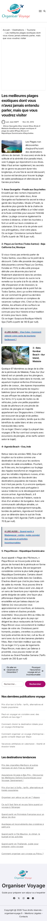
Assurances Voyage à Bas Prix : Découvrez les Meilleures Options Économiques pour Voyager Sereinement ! (22, 778)
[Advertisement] (23, 64)
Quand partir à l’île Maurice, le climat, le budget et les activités (21, 835)
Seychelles (28, 133)
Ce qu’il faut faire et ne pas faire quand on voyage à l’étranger (22, 805)
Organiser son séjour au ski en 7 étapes (21, 797)
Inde (37, 126)
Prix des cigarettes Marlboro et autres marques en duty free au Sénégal (20, 766)
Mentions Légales (33, 913)
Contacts (23, 916)
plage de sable (8, 131)
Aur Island (23, 126)
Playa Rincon (21, 131)
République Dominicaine (12, 133)
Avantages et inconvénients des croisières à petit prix (23, 825)
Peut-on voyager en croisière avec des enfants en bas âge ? (20, 715)
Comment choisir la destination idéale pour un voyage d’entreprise (22, 725)
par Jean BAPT (10, 122)
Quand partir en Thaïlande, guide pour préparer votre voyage (20, 845)
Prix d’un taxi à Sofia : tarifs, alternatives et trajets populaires (22, 705)
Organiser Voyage (23, 886)
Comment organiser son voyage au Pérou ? (22, 853)
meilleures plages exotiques (22, 128)
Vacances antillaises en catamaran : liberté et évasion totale (23, 745)
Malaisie (5, 128)
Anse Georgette (11, 126)
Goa (31, 126)
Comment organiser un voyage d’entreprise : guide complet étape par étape (23, 735)
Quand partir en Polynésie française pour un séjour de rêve (23, 815)
